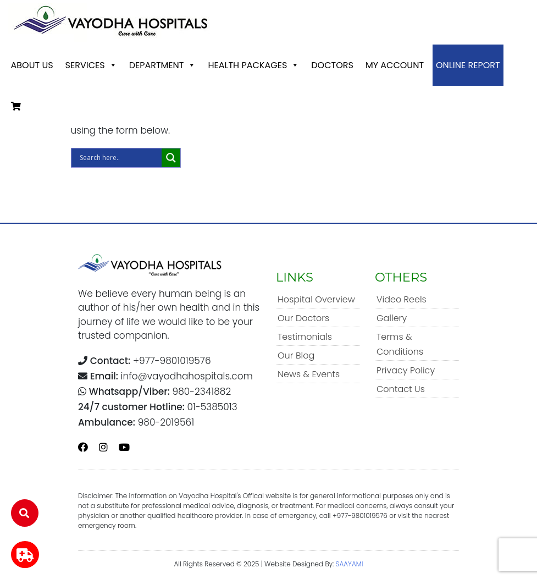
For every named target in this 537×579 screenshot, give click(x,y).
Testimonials (305, 336)
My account (395, 65)
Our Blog (296, 355)
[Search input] (119, 157)
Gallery (392, 318)
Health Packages (253, 65)
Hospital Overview (316, 299)
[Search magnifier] (171, 157)
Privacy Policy (406, 370)
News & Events (309, 374)
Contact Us (401, 389)
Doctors (332, 65)
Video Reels (402, 299)
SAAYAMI (349, 564)
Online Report (468, 65)
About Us (32, 65)
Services (91, 65)
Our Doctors (303, 318)
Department (162, 65)
